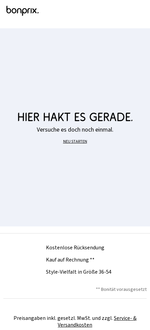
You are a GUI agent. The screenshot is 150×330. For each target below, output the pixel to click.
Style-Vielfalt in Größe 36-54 (78, 272)
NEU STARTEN (75, 141)
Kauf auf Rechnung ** (70, 259)
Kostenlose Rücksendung (75, 247)
